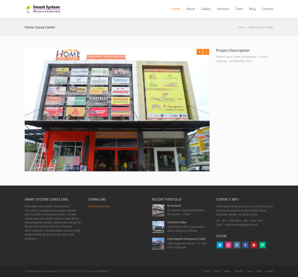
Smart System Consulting (41, 271)
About (190, 9)
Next (206, 52)
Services (223, 9)
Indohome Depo (176, 222)
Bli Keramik (174, 205)
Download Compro (99, 206)
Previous (200, 52)
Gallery (206, 9)
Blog (252, 9)
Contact (267, 9)
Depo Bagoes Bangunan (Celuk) (186, 238)
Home (175, 9)
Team (239, 9)
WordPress (103, 271)
